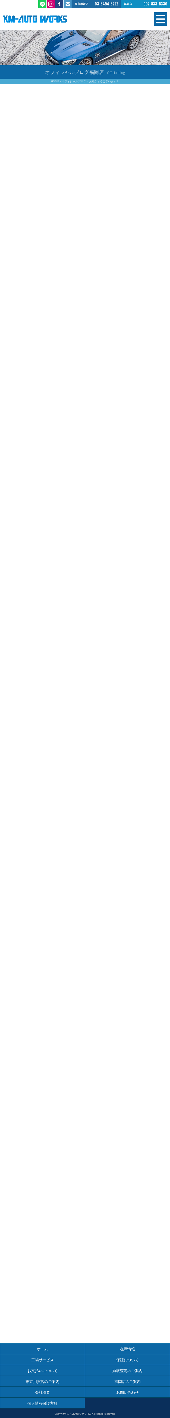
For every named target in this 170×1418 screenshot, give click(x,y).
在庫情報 (127, 1348)
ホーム (42, 1348)
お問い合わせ (127, 1392)
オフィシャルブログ (74, 81)
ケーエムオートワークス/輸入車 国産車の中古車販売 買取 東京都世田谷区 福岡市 (44, 19)
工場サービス (42, 1359)
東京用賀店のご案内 (43, 1381)
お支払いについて (42, 1370)
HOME (55, 81)
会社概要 (42, 1392)
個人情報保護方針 (42, 1403)
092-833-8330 (155, 4)
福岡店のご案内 (127, 1381)
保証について (127, 1359)
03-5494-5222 (106, 4)
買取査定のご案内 (127, 1370)
